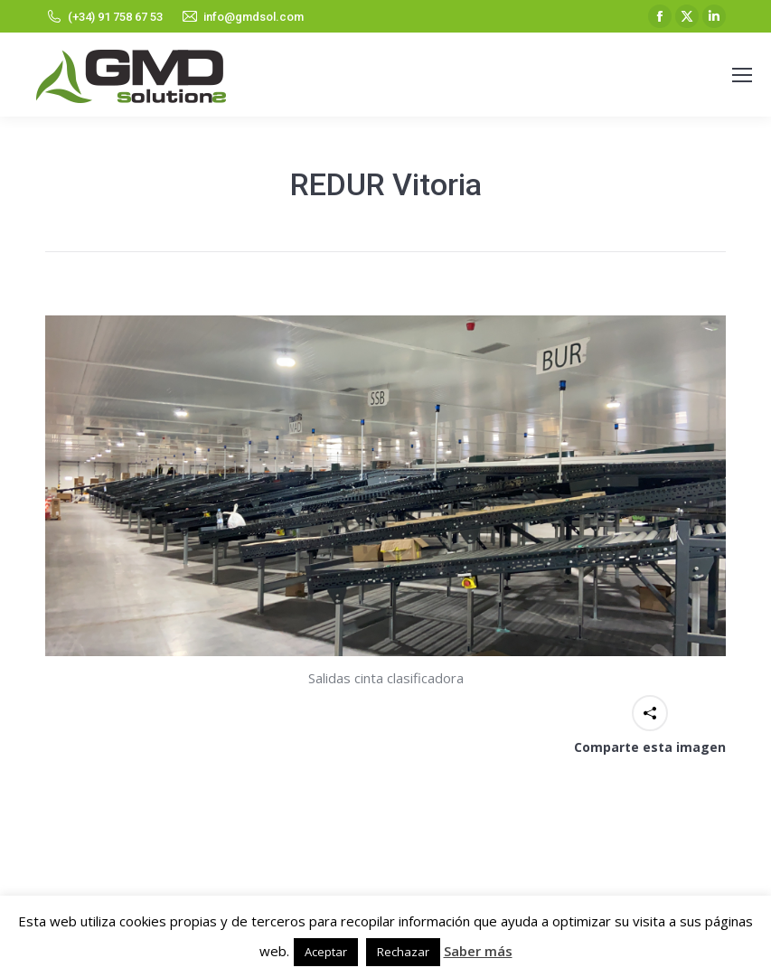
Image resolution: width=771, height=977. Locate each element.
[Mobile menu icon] (742, 75)
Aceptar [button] (326, 952)
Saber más (478, 951)
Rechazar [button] (403, 952)
